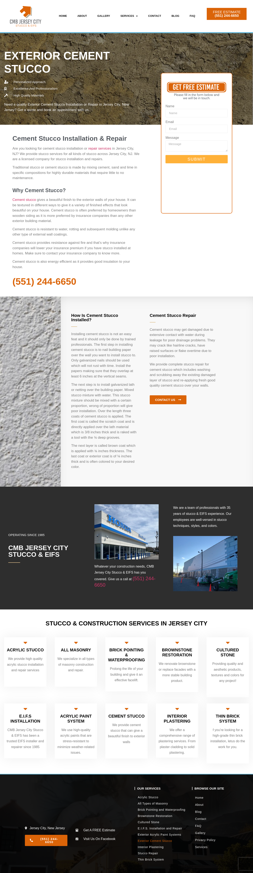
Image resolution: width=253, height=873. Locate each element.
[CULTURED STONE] (228, 643)
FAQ (192, 15)
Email (169, 122)
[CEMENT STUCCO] (126, 709)
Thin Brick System (151, 859)
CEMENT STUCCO (126, 716)
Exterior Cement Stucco (155, 840)
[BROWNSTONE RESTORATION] (177, 643)
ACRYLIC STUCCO (25, 650)
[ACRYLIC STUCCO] (25, 643)
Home (63, 15)
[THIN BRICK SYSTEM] (228, 709)
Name (169, 106)
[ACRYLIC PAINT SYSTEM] (76, 709)
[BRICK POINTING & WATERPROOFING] (126, 643)
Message (172, 137)
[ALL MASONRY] (76, 643)
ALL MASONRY (76, 650)
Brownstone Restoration (155, 816)
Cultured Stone (148, 822)
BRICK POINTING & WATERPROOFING (126, 655)
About (82, 15)
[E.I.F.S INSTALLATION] (25, 709)
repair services (99, 148)
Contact (154, 15)
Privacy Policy (205, 840)
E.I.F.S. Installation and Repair (160, 828)
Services (129, 16)
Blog (175, 15)
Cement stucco (24, 200)
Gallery (103, 15)
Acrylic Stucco (148, 797)
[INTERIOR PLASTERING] (177, 709)
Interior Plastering (151, 847)
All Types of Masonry (153, 803)
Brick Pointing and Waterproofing (161, 809)
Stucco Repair (148, 853)
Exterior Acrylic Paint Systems (159, 834)
